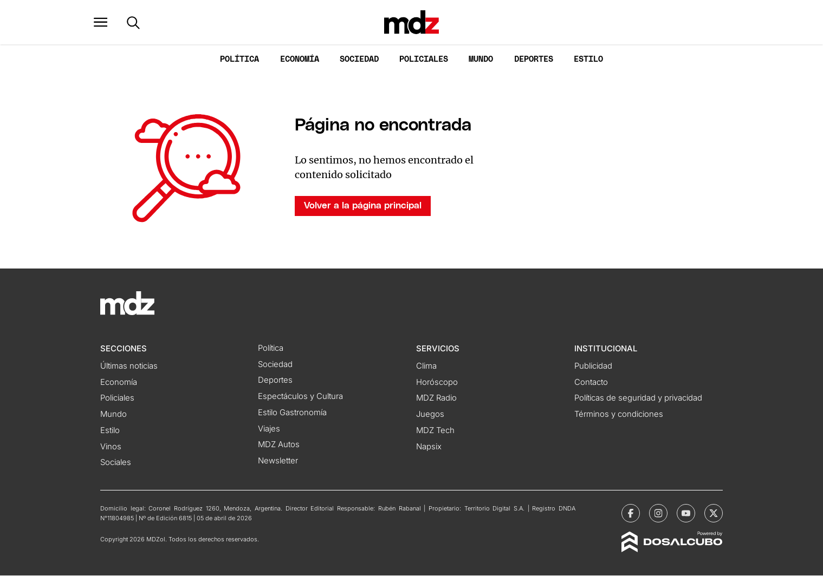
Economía (299, 60)
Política (239, 60)
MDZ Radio (436, 399)
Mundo (481, 60)
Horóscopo (437, 383)
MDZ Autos (279, 445)
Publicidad (593, 367)
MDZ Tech (435, 431)
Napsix (429, 447)
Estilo (588, 60)
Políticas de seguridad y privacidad (638, 399)
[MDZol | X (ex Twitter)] (713, 514)
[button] (107, 23)
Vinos (110, 447)
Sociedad (359, 60)
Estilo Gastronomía (292, 413)
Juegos (430, 415)
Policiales (423, 60)
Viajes (269, 429)
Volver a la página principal (363, 207)
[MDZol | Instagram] (658, 514)
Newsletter (278, 462)
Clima (426, 367)
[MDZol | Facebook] (630, 514)
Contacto (591, 383)
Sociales (115, 463)
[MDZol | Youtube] (686, 514)
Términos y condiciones (618, 415)
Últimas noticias (129, 367)
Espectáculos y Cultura (300, 397)
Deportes (533, 60)
